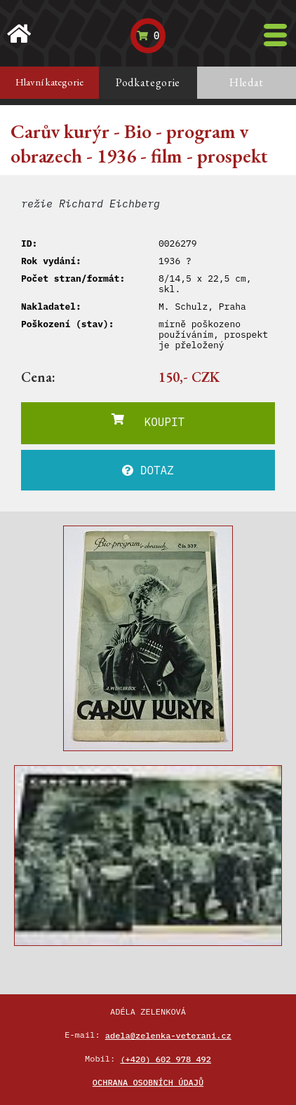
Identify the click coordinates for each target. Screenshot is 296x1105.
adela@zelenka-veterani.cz (168, 1035)
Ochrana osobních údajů (148, 1082)
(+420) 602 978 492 (165, 1059)
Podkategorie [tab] (148, 82)
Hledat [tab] (246, 82)
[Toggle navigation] (275, 35)
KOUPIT (148, 421)
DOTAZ (148, 470)
